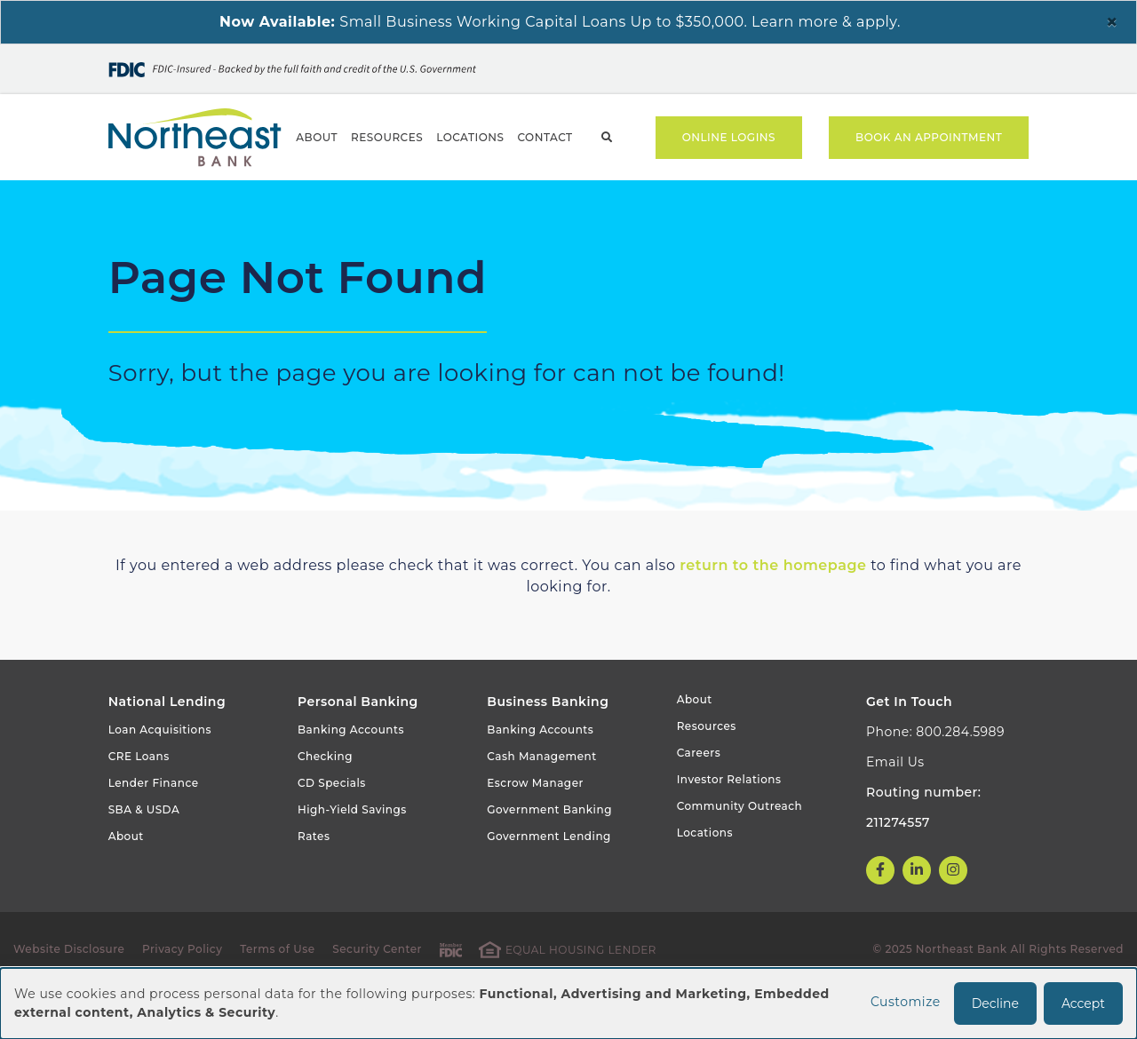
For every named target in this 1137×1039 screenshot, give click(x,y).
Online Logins (728, 137)
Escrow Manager (535, 830)
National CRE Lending (747, 203)
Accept (1083, 1003)
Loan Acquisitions (159, 777)
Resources (387, 137)
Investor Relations (729, 827)
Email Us (895, 810)
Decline (995, 1003)
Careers (699, 800)
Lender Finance (153, 830)
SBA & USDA (144, 857)
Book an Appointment (928, 137)
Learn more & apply (824, 21)
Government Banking (539, 203)
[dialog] (568, 1003)
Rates (314, 884)
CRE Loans (139, 804)
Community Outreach (740, 854)
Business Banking (347, 203)
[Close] (1112, 22)
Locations (470, 137)
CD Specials (332, 830)
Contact (544, 137)
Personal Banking (165, 203)
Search (607, 137)
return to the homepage (773, 613)
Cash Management (541, 804)
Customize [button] (906, 1002)
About (317, 137)
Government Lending (549, 884)
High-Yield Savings (352, 857)
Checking (325, 804)
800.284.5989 (960, 780)
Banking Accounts (351, 777)
